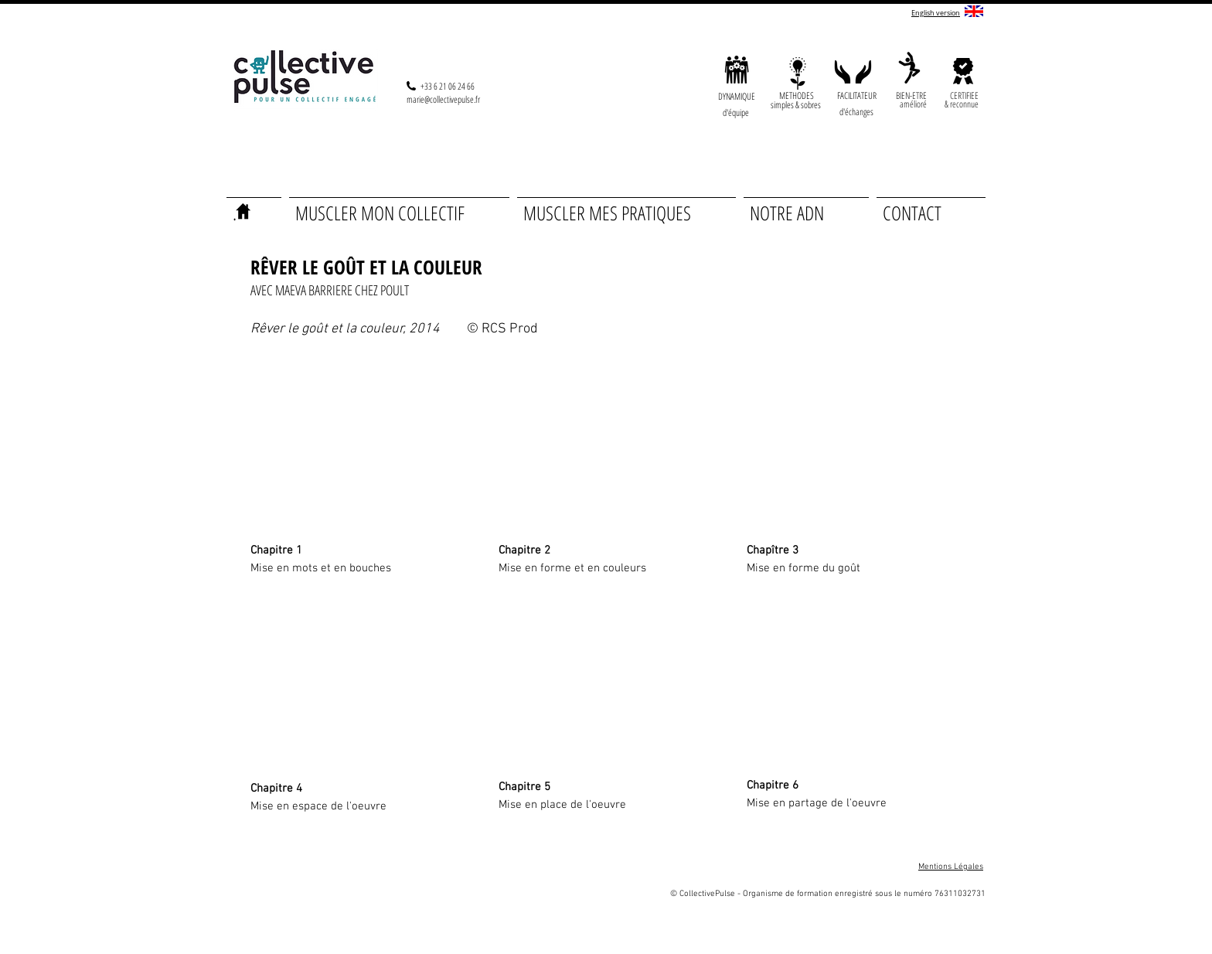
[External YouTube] (355, 446)
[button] (913, 104)
